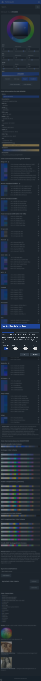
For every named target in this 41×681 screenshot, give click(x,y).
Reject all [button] (24, 354)
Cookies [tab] (21, 331)
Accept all (35, 354)
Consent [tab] (8, 331)
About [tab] (34, 331)
